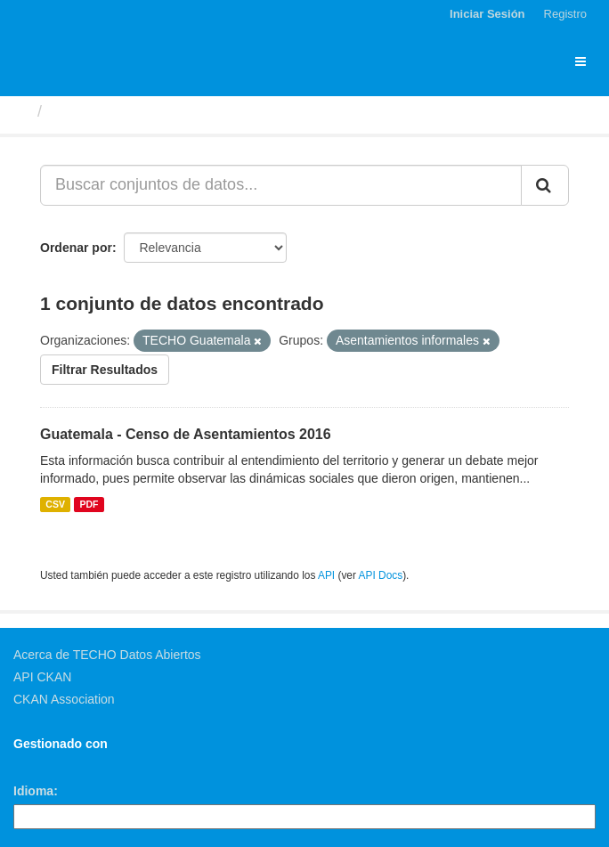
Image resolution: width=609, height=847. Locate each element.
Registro (565, 13)
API (326, 575)
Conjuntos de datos (125, 111)
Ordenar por (76, 247)
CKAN (43, 763)
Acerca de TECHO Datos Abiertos (107, 654)
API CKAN (42, 677)
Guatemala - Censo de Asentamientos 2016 (185, 434)
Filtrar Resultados (105, 369)
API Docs (381, 575)
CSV (55, 504)
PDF (88, 504)
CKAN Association (64, 699)
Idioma (33, 791)
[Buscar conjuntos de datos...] (281, 185)
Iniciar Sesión (487, 13)
